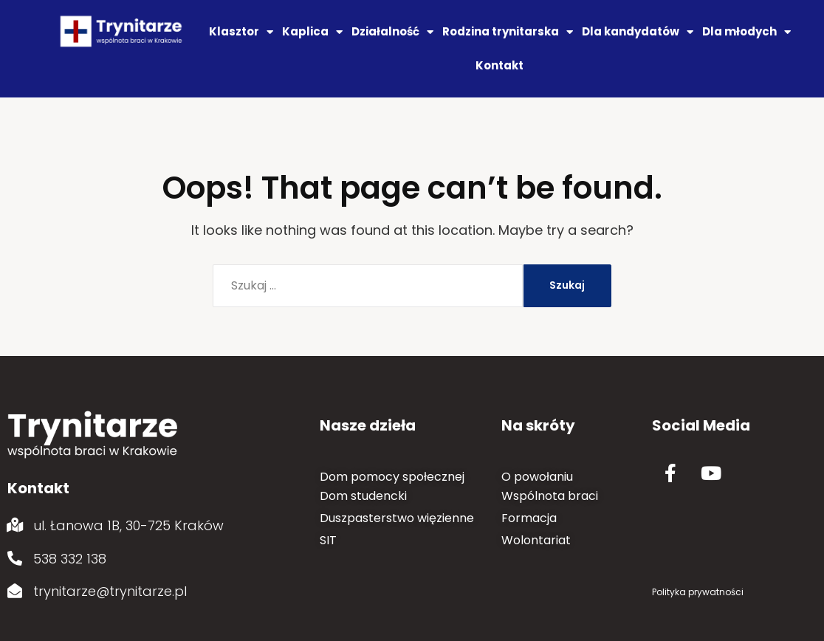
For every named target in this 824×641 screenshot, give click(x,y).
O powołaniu (537, 476)
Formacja (529, 518)
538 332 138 (69, 558)
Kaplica (312, 32)
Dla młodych (746, 32)
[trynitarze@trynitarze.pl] (14, 590)
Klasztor (241, 32)
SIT (328, 540)
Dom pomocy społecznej (392, 476)
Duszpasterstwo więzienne (397, 518)
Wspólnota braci (549, 495)
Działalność (392, 32)
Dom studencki (363, 495)
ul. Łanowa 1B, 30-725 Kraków (128, 525)
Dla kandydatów (637, 32)
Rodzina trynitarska (507, 32)
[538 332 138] (14, 558)
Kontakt (499, 65)
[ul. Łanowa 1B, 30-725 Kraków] (14, 525)
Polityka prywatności (698, 592)
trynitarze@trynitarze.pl (110, 591)
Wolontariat (536, 540)
